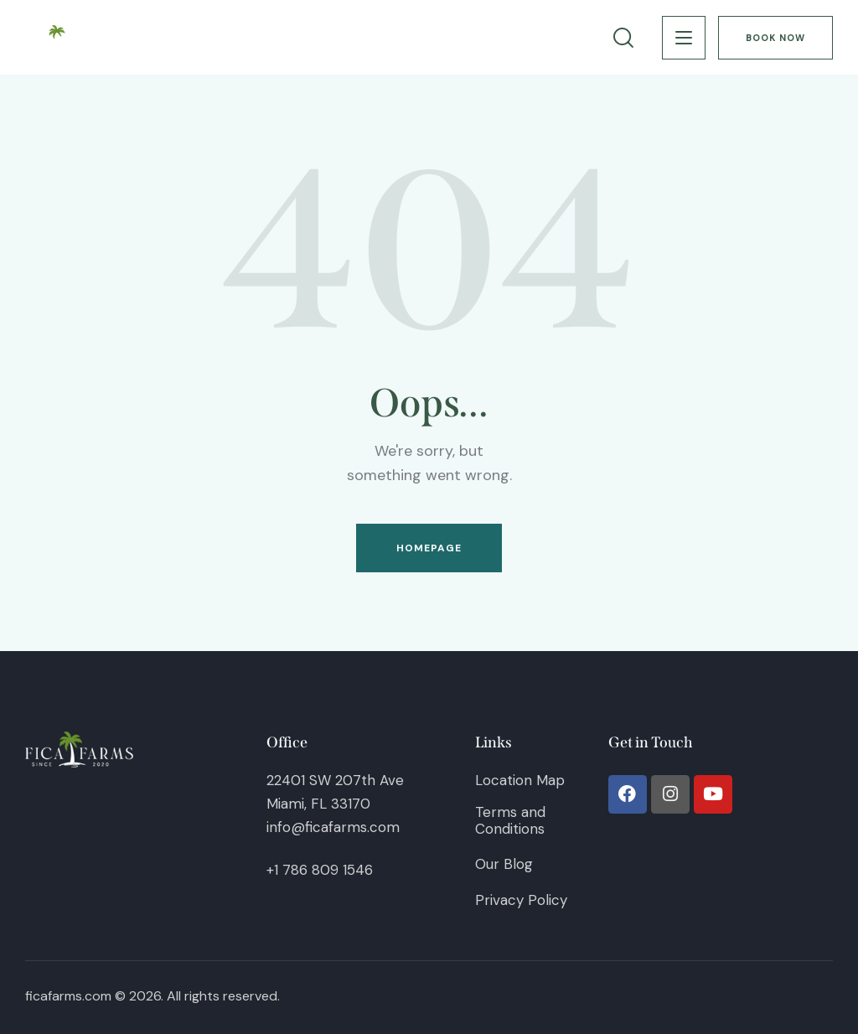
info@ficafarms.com (333, 827)
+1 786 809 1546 (319, 870)
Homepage (429, 548)
